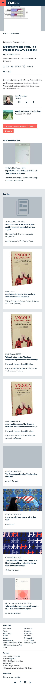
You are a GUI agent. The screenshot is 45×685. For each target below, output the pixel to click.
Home (5, 34)
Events (5, 636)
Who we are (7, 629)
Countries (27, 631)
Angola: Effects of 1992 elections (27, 111)
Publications (15, 34)
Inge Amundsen (9, 54)
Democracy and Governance (15, 126)
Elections (8, 131)
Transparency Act (30, 643)
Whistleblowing (8, 640)
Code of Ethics (29, 640)
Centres (5, 638)
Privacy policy (28, 638)
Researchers (7, 633)
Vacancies (27, 636)
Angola (32, 126)
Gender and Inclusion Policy (12, 643)
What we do (28, 629)
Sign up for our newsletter (12, 677)
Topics (5, 631)
